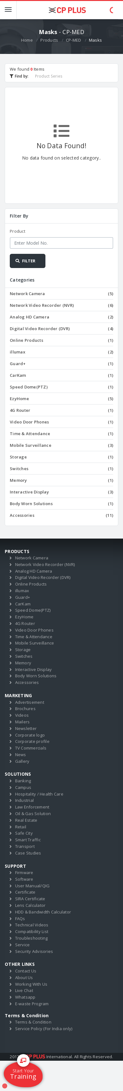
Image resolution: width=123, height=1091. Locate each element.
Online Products (61, 340)
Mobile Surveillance (61, 445)
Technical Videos (32, 925)
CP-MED (73, 40)
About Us (24, 977)
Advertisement (29, 702)
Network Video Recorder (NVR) (61, 305)
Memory (61, 480)
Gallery (22, 761)
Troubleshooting (31, 938)
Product (17, 231)
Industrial (24, 800)
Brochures (25, 708)
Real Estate (26, 820)
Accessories (61, 515)
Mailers (22, 722)
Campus (23, 787)
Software (24, 879)
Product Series (49, 76)
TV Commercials (31, 748)
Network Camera (61, 293)
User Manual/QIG (32, 886)
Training (23, 1071)
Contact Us (26, 971)
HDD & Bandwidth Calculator (43, 912)
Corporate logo (30, 735)
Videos (22, 715)
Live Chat (24, 990)
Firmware (24, 872)
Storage (61, 457)
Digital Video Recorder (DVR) (61, 328)
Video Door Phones (61, 422)
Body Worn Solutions (61, 503)
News (20, 754)
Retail (20, 827)
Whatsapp (25, 997)
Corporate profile (32, 741)
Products (49, 40)
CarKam (61, 375)
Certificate (25, 892)
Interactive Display (61, 492)
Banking (23, 781)
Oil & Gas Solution (33, 813)
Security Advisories (34, 951)
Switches (61, 468)
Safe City (24, 833)
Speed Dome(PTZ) (61, 387)
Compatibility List (32, 931)
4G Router (61, 410)
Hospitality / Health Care (39, 794)
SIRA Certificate (30, 898)
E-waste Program (32, 1003)
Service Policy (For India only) (44, 1028)
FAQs (20, 918)
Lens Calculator (30, 905)
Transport (25, 846)
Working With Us (31, 984)
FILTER (25, 261)
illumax (61, 352)
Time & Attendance (61, 433)
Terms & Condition (33, 1022)
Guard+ (61, 363)
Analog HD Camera (61, 317)
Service (22, 945)
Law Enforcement (32, 807)
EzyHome (61, 398)
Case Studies (28, 853)
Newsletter (26, 728)
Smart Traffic (28, 840)
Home (27, 40)
